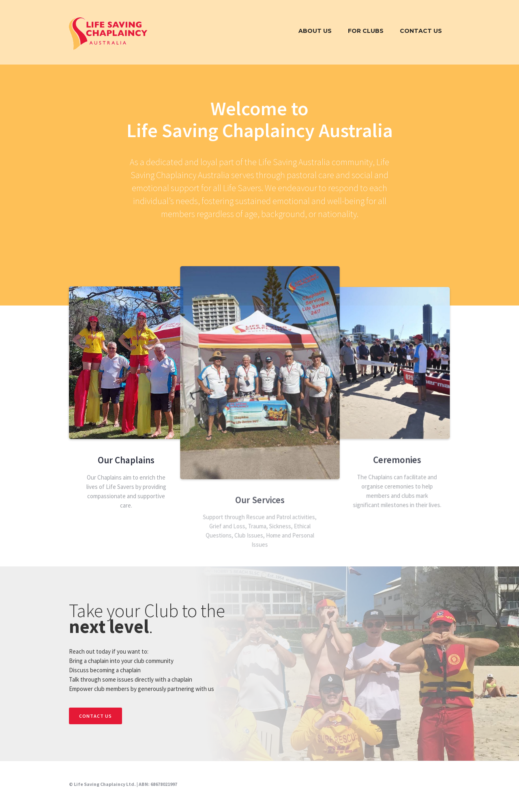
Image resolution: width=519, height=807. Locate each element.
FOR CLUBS (366, 30)
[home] (108, 33)
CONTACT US (95, 716)
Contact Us (421, 30)
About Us (315, 30)
